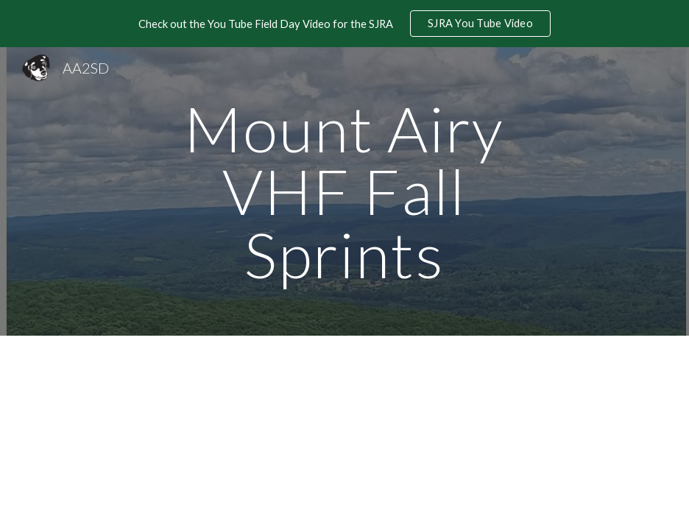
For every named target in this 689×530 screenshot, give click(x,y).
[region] (344, 23)
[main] (344, 191)
